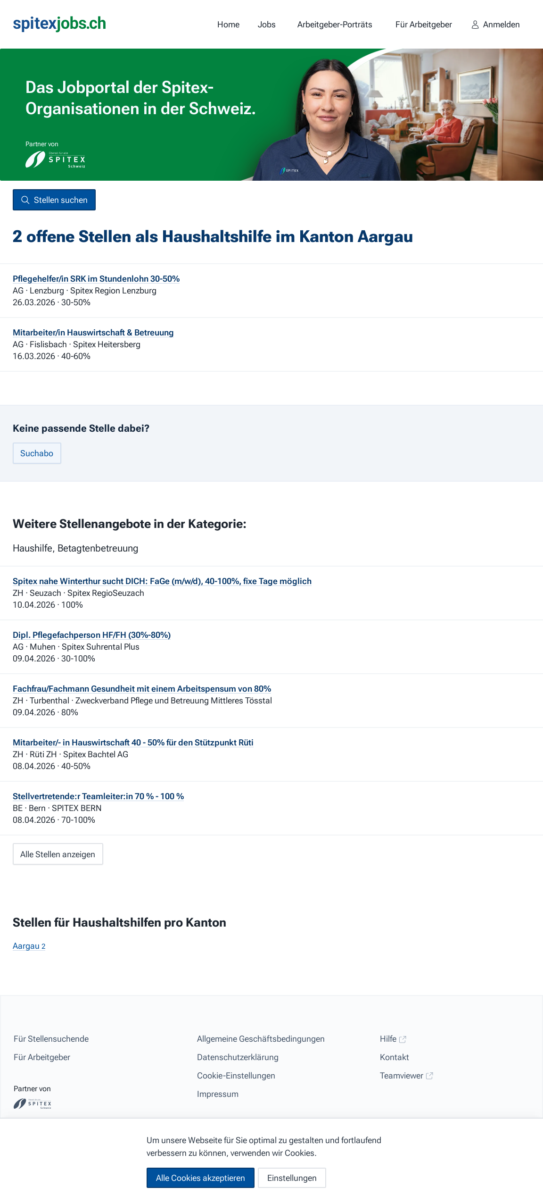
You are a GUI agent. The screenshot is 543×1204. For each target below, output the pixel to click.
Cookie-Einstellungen (236, 1075)
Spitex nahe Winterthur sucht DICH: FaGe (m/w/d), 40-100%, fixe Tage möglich (162, 581)
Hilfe (393, 1039)
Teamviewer (407, 1075)
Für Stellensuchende (51, 1039)
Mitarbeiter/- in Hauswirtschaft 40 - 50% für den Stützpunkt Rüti (133, 742)
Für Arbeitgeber (42, 1057)
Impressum (218, 1094)
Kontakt (394, 1057)
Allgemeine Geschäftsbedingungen (261, 1039)
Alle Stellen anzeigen (57, 854)
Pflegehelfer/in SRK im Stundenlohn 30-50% (96, 279)
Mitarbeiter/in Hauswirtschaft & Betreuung (93, 332)
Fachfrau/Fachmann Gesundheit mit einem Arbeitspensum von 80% (142, 689)
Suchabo (36, 453)
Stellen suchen (54, 200)
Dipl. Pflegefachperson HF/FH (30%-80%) (92, 635)
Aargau (29, 946)
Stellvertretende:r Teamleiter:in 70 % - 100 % (98, 796)
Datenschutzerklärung (238, 1057)
